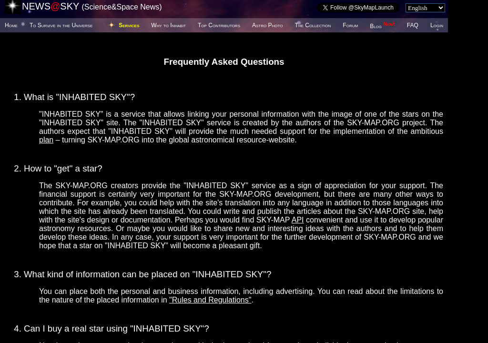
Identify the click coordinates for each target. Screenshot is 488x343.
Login (436, 25)
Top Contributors (219, 25)
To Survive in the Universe (61, 25)
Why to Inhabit (168, 25)
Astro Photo (267, 25)
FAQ (412, 25)
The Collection (313, 25)
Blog (382, 26)
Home (11, 25)
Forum (350, 25)
